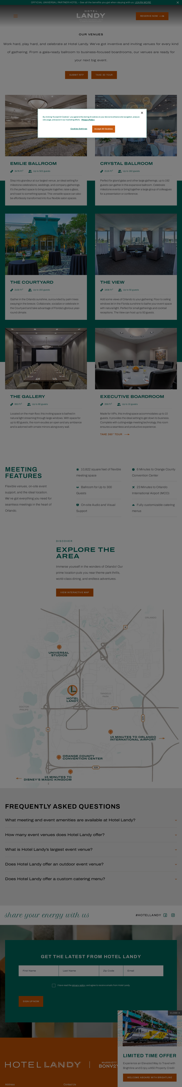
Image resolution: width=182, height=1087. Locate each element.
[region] (92, 123)
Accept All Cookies (103, 129)
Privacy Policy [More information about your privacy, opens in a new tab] (88, 120)
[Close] (142, 113)
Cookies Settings (78, 129)
